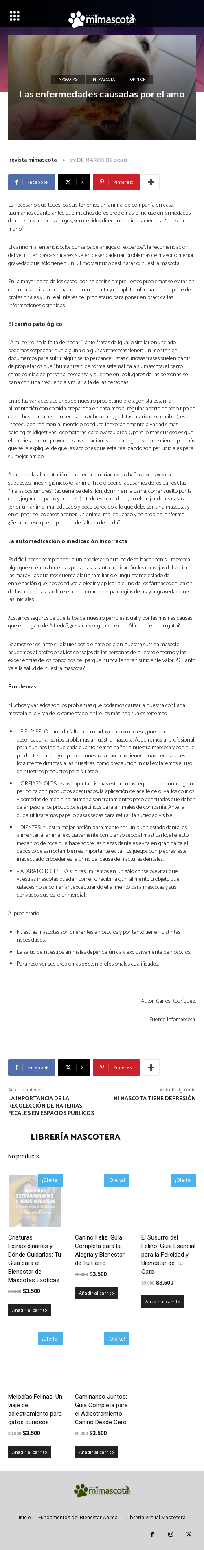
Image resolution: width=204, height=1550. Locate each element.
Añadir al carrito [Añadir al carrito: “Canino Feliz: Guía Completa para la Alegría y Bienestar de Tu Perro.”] (96, 1293)
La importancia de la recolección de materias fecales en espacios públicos (51, 1106)
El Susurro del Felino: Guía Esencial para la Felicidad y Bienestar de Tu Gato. (168, 1254)
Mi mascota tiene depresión (155, 1099)
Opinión (138, 79)
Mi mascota (104, 79)
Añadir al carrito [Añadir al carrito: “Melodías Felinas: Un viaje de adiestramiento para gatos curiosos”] (29, 1452)
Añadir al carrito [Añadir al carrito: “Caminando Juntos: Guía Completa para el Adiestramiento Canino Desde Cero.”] (96, 1452)
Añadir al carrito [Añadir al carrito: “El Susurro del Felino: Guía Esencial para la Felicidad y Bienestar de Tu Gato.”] (162, 1301)
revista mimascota (33, 160)
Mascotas (68, 79)
